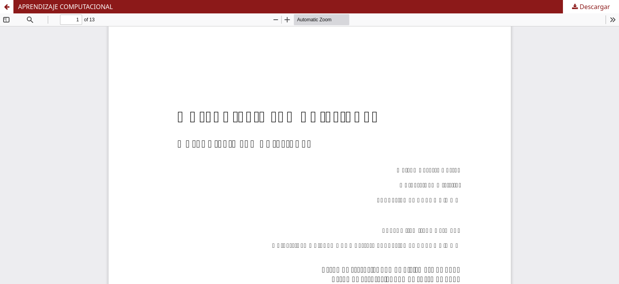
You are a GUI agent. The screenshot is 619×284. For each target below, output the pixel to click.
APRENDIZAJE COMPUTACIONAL (65, 6)
